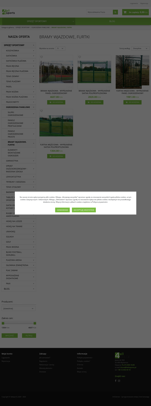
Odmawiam (62, 210)
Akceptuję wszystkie (84, 210)
